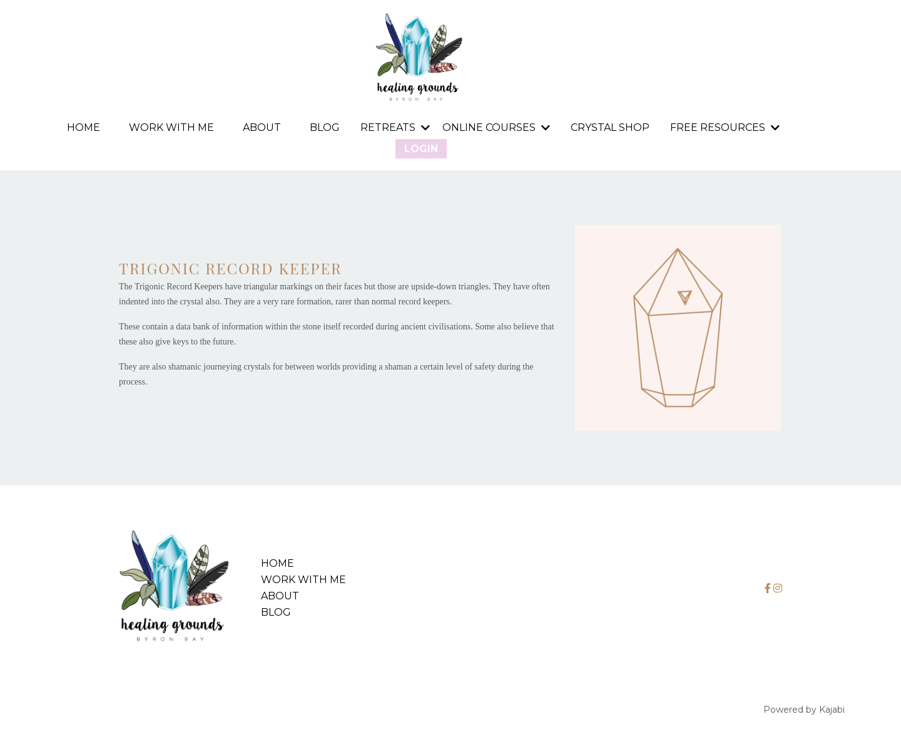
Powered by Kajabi (804, 709)
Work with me (171, 128)
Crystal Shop (610, 128)
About (262, 128)
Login (421, 149)
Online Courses (496, 127)
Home (83, 128)
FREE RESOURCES (725, 127)
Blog (325, 128)
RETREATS (395, 127)
